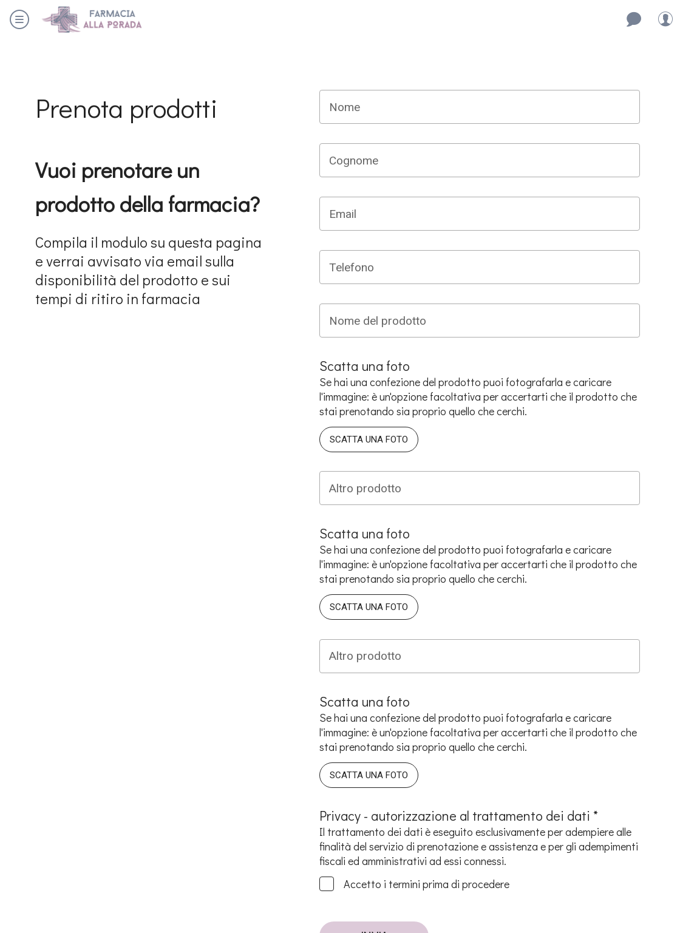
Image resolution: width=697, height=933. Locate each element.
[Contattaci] (633, 19)
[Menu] (19, 19)
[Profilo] (665, 19)
